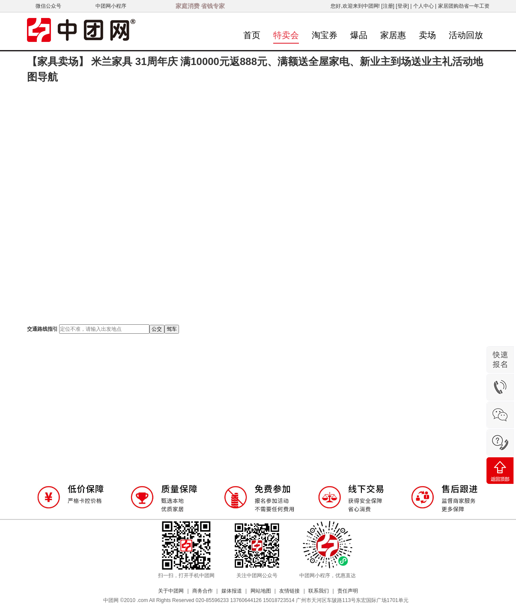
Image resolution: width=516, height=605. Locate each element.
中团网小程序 (110, 6)
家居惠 (393, 35)
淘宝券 (324, 35)
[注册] (387, 6)
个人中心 (423, 6)
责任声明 (347, 591)
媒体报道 (231, 591)
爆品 (358, 35)
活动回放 (466, 35)
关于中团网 (171, 591)
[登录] (402, 6)
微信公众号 (48, 6)
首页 (251, 35)
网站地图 (261, 591)
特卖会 (286, 35)
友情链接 (289, 591)
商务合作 (202, 591)
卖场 (427, 35)
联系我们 (318, 591)
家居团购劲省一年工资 (463, 6)
